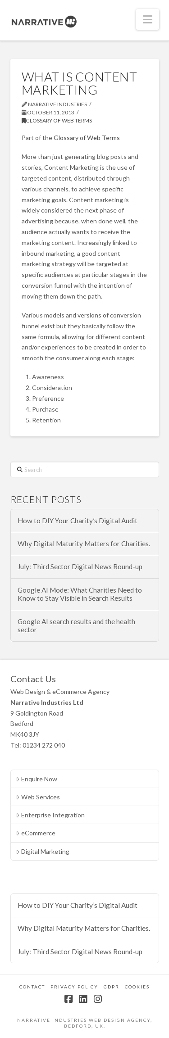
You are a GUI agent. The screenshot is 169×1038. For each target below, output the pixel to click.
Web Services (37, 797)
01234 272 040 (44, 745)
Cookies (137, 986)
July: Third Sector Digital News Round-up (80, 566)
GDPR (111, 986)
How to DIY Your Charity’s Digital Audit (77, 521)
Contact (32, 986)
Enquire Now (36, 779)
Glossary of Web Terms (57, 120)
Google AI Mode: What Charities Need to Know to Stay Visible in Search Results (80, 594)
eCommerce (35, 833)
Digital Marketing (42, 851)
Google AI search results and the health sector (76, 625)
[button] (147, 19)
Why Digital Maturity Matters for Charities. (84, 543)
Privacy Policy (74, 986)
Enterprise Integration (50, 815)
